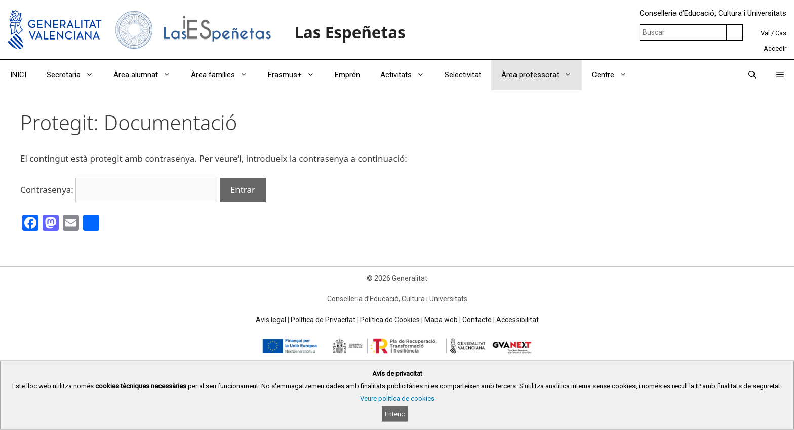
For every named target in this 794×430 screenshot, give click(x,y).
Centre (614, 75)
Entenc (395, 414)
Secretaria (75, 75)
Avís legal (271, 320)
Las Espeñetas (349, 32)
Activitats (407, 75)
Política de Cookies (390, 320)
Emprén (347, 75)
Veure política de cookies (397, 398)
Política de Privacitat (323, 320)
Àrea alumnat (147, 75)
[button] (780, 75)
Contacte (477, 320)
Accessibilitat (517, 320)
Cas (780, 33)
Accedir (775, 48)
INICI (18, 75)
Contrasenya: (118, 190)
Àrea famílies (224, 75)
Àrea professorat (541, 75)
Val (765, 33)
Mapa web (441, 320)
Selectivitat (463, 75)
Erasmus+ (296, 75)
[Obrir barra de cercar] (752, 75)
